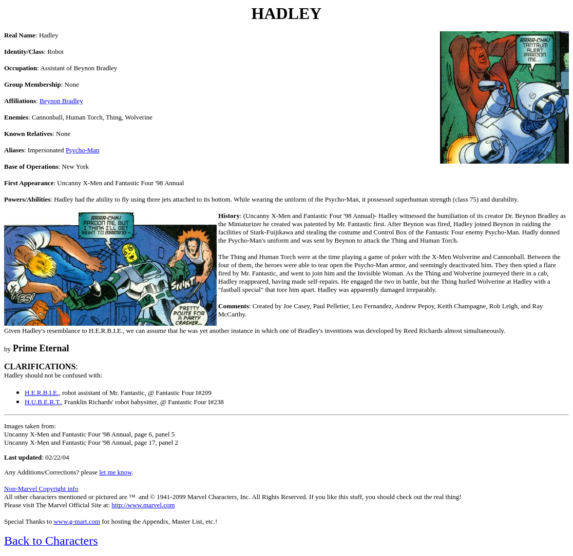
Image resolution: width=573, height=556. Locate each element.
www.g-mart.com (76, 521)
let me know (115, 472)
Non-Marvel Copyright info (41, 488)
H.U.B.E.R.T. (43, 402)
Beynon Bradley (61, 101)
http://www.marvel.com (143, 505)
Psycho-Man (83, 150)
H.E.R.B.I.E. (42, 392)
